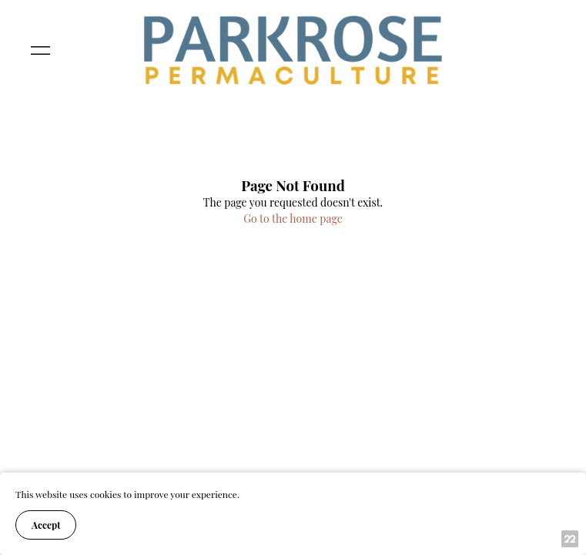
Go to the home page (292, 218)
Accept (46, 525)
